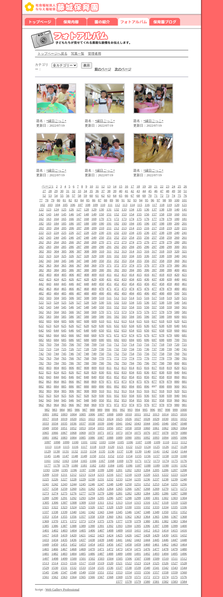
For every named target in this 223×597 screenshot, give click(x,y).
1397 (156, 526)
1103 (102, 442)
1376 (110, 521)
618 (162, 321)
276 (146, 242)
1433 (45, 540)
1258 (55, 489)
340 (177, 256)
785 (63, 363)
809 (94, 368)
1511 (174, 558)
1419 (64, 535)
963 (48, 405)
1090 (128, 437)
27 (44, 191)
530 (101, 302)
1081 (45, 437)
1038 (91, 423)
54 (56, 195)
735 (139, 349)
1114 (57, 447)
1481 (45, 554)
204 (56, 228)
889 (94, 386)
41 (126, 191)
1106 (129, 442)
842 (41, 377)
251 (109, 237)
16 (126, 186)
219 (169, 228)
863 (48, 381)
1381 (156, 521)
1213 (82, 475)
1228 (73, 479)
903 (48, 391)
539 (169, 302)
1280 (110, 493)
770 (101, 358)
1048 (183, 423)
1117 (84, 447)
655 (139, 330)
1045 (156, 423)
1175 (174, 461)
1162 (56, 461)
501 (184, 293)
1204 (147, 470)
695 (139, 340)
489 (94, 293)
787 (78, 363)
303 (48, 251)
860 (177, 377)
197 (154, 223)
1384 (183, 521)
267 (78, 242)
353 (124, 261)
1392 (110, 526)
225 (63, 233)
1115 (66, 447)
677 (154, 335)
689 (94, 340)
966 (71, 405)
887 (78, 386)
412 (116, 275)
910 (101, 391)
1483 (64, 554)
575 (139, 312)
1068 (73, 433)
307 (78, 251)
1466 (55, 549)
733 (124, 349)
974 (131, 405)
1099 (66, 442)
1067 (64, 433)
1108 (148, 442)
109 (95, 205)
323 (48, 256)
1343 (101, 512)
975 (139, 405)
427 (78, 279)
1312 (110, 502)
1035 (64, 423)
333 (124, 256)
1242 (55, 484)
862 (41, 381)
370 (101, 265)
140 (177, 209)
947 (78, 400)
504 (56, 298)
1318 (165, 502)
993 (130, 410)
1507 (137, 558)
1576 (183, 577)
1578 (128, 581)
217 (154, 228)
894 (131, 386)
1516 (73, 563)
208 (86, 228)
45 (150, 191)
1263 (101, 489)
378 (162, 265)
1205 (156, 470)
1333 (156, 507)
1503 (101, 558)
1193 (46, 470)
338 (162, 256)
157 (154, 214)
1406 (91, 530)
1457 (119, 544)
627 (78, 326)
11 (97, 186)
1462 (165, 544)
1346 (128, 512)
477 (154, 289)
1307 (64, 502)
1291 (64, 498)
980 (177, 405)
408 (86, 275)
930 (101, 395)
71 (156, 195)
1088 (110, 437)
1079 (174, 433)
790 (101, 363)
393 (124, 270)
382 (41, 270)
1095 (174, 437)
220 (177, 228)
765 (63, 358)
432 (116, 279)
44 (144, 191)
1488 (110, 554)
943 (48, 400)
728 (86, 349)
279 (169, 242)
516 (146, 298)
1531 (64, 568)
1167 (102, 461)
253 (124, 237)
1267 (137, 489)
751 (109, 354)
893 (124, 386)
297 (154, 247)
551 (109, 307)
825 (63, 372)
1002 (55, 414)
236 (146, 233)
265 (63, 242)
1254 (165, 484)
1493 (156, 554)
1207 (174, 470)
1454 (91, 544)
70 (150, 195)
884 (56, 386)
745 (63, 354)
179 (169, 219)
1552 (110, 572)
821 (184, 368)
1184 (111, 465)
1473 (119, 549)
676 (146, 335)
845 (63, 377)
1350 (165, 512)
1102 (93, 442)
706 (71, 344)
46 (156, 191)
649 (94, 330)
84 (82, 200)
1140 (147, 451)
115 (139, 205)
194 (131, 223)
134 (131, 209)
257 (154, 237)
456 (146, 284)
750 (101, 354)
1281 (119, 493)
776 (146, 358)
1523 (137, 563)
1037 (82, 423)
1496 (183, 554)
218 (162, 228)
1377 (119, 521)
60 (91, 195)
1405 (82, 530)
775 (139, 358)
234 (131, 233)
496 (146, 293)
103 (50, 205)
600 (177, 316)
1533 (82, 568)
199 (169, 223)
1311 (101, 502)
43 (138, 191)
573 (124, 312)
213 (124, 228)
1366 (165, 516)
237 (154, 233)
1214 (91, 475)
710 (101, 344)
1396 (147, 526)
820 (177, 368)
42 (132, 191)
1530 (55, 568)
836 (146, 372)
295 (139, 247)
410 (101, 275)
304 (56, 251)
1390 (91, 526)
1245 (82, 484)
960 (177, 400)
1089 (119, 437)
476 (146, 289)
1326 (91, 507)
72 (161, 195)
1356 (73, 516)
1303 (174, 498)
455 (139, 284)
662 (41, 335)
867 (78, 381)
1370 (55, 521)
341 (184, 256)
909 (94, 391)
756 (146, 354)
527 (78, 302)
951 (109, 400)
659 (169, 330)
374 (131, 265)
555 (139, 307)
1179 (65, 465)
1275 (64, 493)
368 (86, 265)
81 (64, 200)
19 (144, 186)
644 (56, 330)
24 (173, 186)
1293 (82, 498)
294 (131, 247)
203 (48, 228)
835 (139, 372)
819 (169, 368)
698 (162, 340)
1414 (165, 530)
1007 (101, 414)
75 (179, 195)
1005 (82, 414)
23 (167, 186)
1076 (147, 433)
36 (97, 191)
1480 (183, 549)
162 (41, 219)
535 (139, 302)
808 (86, 368)
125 (63, 209)
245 (63, 237)
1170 (129, 461)
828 (86, 372)
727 (78, 349)
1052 (73, 428)
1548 (73, 572)
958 (162, 400)
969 (94, 405)
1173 (156, 461)
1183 (102, 465)
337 (154, 256)
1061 (156, 428)
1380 (147, 521)
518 (162, 298)
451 (109, 284)
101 (184, 200)
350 (101, 261)
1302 (165, 498)
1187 (138, 465)
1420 (73, 535)
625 (63, 326)
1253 (156, 484)
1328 (110, 507)
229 (94, 233)
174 (131, 219)
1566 (91, 577)
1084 (73, 437)
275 (139, 242)
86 (94, 200)
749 (94, 354)
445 (63, 284)
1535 (101, 568)
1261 (82, 489)
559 (169, 307)
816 (146, 368)
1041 (119, 423)
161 (184, 214)
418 (162, 275)
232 (116, 233)
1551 (101, 572)
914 (131, 391)
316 (146, 251)
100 (177, 200)
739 (169, 349)
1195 (64, 470)
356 (146, 261)
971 (109, 405)
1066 (55, 433)
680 (177, 335)
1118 (93, 447)
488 (86, 293)
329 (94, 256)
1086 (91, 437)
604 (56, 321)
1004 (73, 414)
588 (86, 316)
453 (124, 284)
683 (48, 340)
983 (54, 410)
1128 (183, 447)
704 (56, 344)
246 (71, 237)
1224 (183, 475)
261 (184, 237)
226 (71, 233)
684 (56, 340)
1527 (174, 563)
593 (124, 316)
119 (169, 205)
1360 (110, 516)
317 (154, 251)
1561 (45, 577)
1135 (102, 451)
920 (177, 391)
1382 (165, 521)
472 (116, 289)
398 (162, 270)
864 (56, 381)
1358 (91, 516)
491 (109, 293)
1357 (82, 516)
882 (41, 386)
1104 (111, 442)
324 (56, 256)
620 (177, 321)
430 (101, 279)
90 (117, 200)
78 (47, 200)
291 (109, 247)
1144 (183, 451)
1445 (156, 540)
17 (132, 186)
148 (86, 214)
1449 (45, 544)
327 (78, 256)
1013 (156, 414)
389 (94, 270)
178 (162, 219)
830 (101, 372)
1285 (156, 493)
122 (41, 209)
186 (71, 223)
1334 (165, 507)
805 (63, 368)
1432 (183, 535)
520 (177, 298)
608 (86, 321)
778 (162, 358)
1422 (91, 535)
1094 (165, 437)
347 (78, 261)
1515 (64, 563)
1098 (57, 442)
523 (48, 302)
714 (131, 344)
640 (177, 326)
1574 (165, 577)
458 (162, 284)
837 (154, 372)
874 (131, 381)
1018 (55, 419)
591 (109, 316)
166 (71, 219)
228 (86, 233)
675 (139, 335)
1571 (137, 577)
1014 (165, 414)
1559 (174, 572)
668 (86, 335)
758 (162, 354)
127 (78, 209)
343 (48, 261)
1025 (119, 419)
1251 (137, 484)
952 (116, 400)
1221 (156, 475)
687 (78, 340)
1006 (91, 414)
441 (184, 279)
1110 (166, 442)
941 (184, 395)
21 (156, 186)
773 (124, 358)
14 (114, 186)
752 (116, 354)
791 (109, 363)
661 (184, 330)
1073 (119, 433)
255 (139, 237)
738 (162, 349)
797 (154, 363)
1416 (183, 530)
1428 (147, 535)
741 (184, 349)
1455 (101, 544)
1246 (91, 484)
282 (41, 247)
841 (184, 372)
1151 (102, 456)
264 (56, 242)
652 (116, 330)
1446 (165, 540)
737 (154, 349)
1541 (156, 568)
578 (162, 312)
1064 (183, 428)
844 (56, 377)
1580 (147, 581)
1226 (55, 479)
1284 (147, 493)
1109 (157, 442)
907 (78, 391)
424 (56, 279)
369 (94, 265)
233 (124, 233)
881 (184, 381)
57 (73, 195)
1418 (55, 535)
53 (50, 195)
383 (48, 270)
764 (56, 358)
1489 (119, 554)
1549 (82, 572)
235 (139, 233)
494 (131, 293)
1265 (119, 489)
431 (109, 279)
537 (154, 302)
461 (184, 284)
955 (139, 400)
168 (86, 219)
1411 (137, 530)
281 (184, 242)
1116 (75, 447)
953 (124, 400)
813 (124, 368)
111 (110, 205)
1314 (128, 502)
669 (94, 335)
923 (48, 395)
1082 (55, 437)
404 (56, 275)
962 (41, 405)
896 (146, 386)
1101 (84, 442)
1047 (174, 423)
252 (116, 237)
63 (109, 195)
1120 (111, 447)
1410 (128, 530)
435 (139, 279)
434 (131, 279)
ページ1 (47, 186)
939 (169, 395)
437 (154, 279)
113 (124, 205)
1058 (128, 428)
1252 (147, 484)
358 (162, 261)
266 (71, 242)
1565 (82, 577)
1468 (73, 549)
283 (48, 247)
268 (86, 242)
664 (56, 335)
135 (139, 209)
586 (71, 316)
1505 (119, 558)
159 (169, 214)
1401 (45, 530)
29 (56, 191)
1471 (101, 549)
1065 (45, 433)
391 (109, 270)
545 (63, 307)
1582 (165, 581)
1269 (156, 489)
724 (56, 349)
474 (131, 289)
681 (184, 335)
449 (94, 284)
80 (58, 200)
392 (116, 270)
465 (63, 289)
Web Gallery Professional (62, 589)
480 (177, 289)
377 (154, 265)
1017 (45, 419)
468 (86, 289)
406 (71, 275)
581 (184, 312)
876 (146, 381)
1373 (82, 521)
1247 (101, 484)
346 (71, 261)
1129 (47, 451)
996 (152, 410)
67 (132, 195)
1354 (55, 516)
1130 (56, 451)
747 (78, 354)
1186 (129, 465)
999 (175, 410)
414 (131, 275)
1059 (137, 428)
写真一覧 (77, 54)
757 (154, 354)
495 (139, 293)
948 (86, 400)
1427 (137, 535)
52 (44, 195)
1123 (138, 447)
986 (77, 410)
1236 (147, 479)
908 (86, 391)
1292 (73, 498)
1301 (156, 498)
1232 (110, 479)
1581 (156, 581)
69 (144, 195)
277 (154, 242)
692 (116, 340)
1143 (174, 451)
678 (162, 335)
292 (116, 247)
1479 (174, 549)
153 (124, 214)
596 (146, 316)
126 (71, 209)
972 (116, 405)
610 (101, 321)
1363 (137, 516)
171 (109, 219)
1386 (55, 526)
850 (101, 377)
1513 (45, 563)
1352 (183, 512)
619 (169, 321)
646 (71, 330)
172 (116, 219)
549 (94, 307)
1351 (174, 512)
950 (101, 400)
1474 (128, 549)
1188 (147, 465)
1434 (55, 540)
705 (63, 344)
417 (154, 275)
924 (56, 395)
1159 (174, 456)
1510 (165, 558)
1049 (45, 428)
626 (71, 326)
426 (71, 279)
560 (177, 307)
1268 (147, 489)
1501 (82, 558)
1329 (119, 507)
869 (94, 381)
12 (103, 186)
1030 (165, 419)
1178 (56, 465)
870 (101, 381)
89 (111, 200)
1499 (64, 558)
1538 (128, 568)
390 (101, 270)
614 (131, 321)
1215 (101, 475)
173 (124, 219)
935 (139, 395)
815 (139, 368)
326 (71, 256)
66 (126, 195)
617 (154, 321)
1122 (129, 447)
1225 (45, 479)
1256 (183, 484)
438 (162, 279)
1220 (147, 475)
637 (154, 326)
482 (41, 293)
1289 (45, 498)
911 (109, 391)
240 (177, 233)
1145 (47, 456)
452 (116, 284)
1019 (64, 419)
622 (41, 326)
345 (63, 261)
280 (177, 242)
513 (124, 298)
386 (71, 270)
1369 (45, 521)
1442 (128, 540)
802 (41, 368)
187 (78, 223)
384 (56, 270)
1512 (183, 558)
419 (169, 275)
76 (185, 195)
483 (48, 293)
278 (162, 242)
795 (139, 363)
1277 (82, 493)
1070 (91, 433)
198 (162, 223)
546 (71, 307)
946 (71, 400)
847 (78, 377)
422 (41, 279)
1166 (93, 461)
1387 (64, 526)
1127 (174, 447)
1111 (175, 442)
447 (78, 284)
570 (101, 312)
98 (164, 200)
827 (78, 372)
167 (78, 219)
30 (62, 191)
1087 (101, 437)
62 (103, 195)
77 (41, 200)
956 (146, 400)
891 (109, 386)
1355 (64, 516)
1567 (101, 577)
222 (41, 233)
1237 (156, 479)
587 (78, 316)
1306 (55, 502)
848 (86, 377)
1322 (55, 507)
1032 (183, 419)
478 (162, 289)
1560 (183, 572)
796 (146, 363)
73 (167, 195)
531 (109, 302)
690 (101, 340)
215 (139, 228)
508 (86, 298)
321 (184, 251)
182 (41, 223)
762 (41, 358)
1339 (64, 512)
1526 (165, 563)
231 (109, 233)
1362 (128, 516)
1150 (93, 456)
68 (138, 195)
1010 (128, 414)
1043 (137, 423)
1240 (183, 479)
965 (63, 405)
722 (41, 349)
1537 (119, 568)
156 (146, 214)
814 (131, 368)
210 (101, 228)
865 (63, 381)
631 (109, 326)
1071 (101, 433)
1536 (110, 568)
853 (124, 377)
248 (86, 237)
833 (124, 372)
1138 (129, 451)
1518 (91, 563)
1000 (183, 410)
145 (63, 214)
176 (146, 219)
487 (78, 293)
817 (154, 368)
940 (177, 395)
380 (177, 265)
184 (56, 223)
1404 (73, 530)
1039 (101, 423)
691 (109, 340)
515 (139, 298)
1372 (73, 521)
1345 (119, 512)
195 (139, 223)
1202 (128, 470)
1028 (147, 419)
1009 (119, 414)
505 (63, 298)
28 (50, 191)
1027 (137, 419)
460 (177, 284)
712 (116, 344)
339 (169, 256)
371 (109, 265)
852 (116, 377)
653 (124, 330)
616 (146, 321)
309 (94, 251)
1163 (65, 461)
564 (56, 312)
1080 (183, 433)
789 (94, 363)
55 (62, 195)
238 (162, 233)
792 (116, 363)
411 (109, 275)
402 (41, 275)
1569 (119, 577)
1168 (111, 461)
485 (63, 293)
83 (76, 200)
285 (63, 247)
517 (154, 298)
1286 (165, 493)
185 (63, 223)
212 (116, 228)
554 (131, 307)
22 (161, 186)
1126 (165, 447)
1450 (55, 544)
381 (184, 265)
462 (41, 289)
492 (116, 293)
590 (101, 316)
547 (78, 307)
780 (177, 358)
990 (107, 410)
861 (184, 377)
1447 (174, 540)
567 (78, 312)
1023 (101, 419)
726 (71, 349)
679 (169, 335)
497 (154, 293)
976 (146, 405)
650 (101, 330)
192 (116, 223)
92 (129, 200)
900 (177, 386)
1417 (45, 535)
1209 (45, 475)
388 (86, 270)
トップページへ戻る (52, 54)
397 (154, 270)
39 (114, 191)
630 (101, 326)
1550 (91, 572)
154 (131, 214)
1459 (137, 544)
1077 (156, 433)
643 (48, 330)
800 (177, 363)
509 (94, 298)
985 (69, 410)
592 (116, 316)
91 (123, 200)
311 (109, 251)
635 (139, 326)
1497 (45, 558)
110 (102, 205)
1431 (174, 535)
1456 (110, 544)
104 (57, 205)
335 (139, 256)
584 (56, 316)
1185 (120, 465)
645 (63, 330)
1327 (101, 507)
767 (78, 358)
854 (131, 377)
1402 (55, 530)
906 (71, 391)
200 (177, 223)
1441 (119, 540)
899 (169, 386)
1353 (45, 516)
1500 (73, 558)
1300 (147, 498)
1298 (128, 498)
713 (124, 344)
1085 (82, 437)
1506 (128, 558)
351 (109, 261)
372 (116, 265)
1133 (83, 451)
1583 (174, 581)
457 (154, 284)
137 (154, 209)
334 (131, 256)
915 (139, 391)
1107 (138, 442)
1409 (119, 530)
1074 (128, 433)
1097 (47, 442)
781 (184, 358)
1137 (120, 451)
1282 (128, 493)
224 (56, 233)
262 (41, 242)
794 (131, 363)
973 (124, 405)
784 (56, 363)
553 (124, 307)
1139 (138, 451)
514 (131, 298)
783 (48, 363)
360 (177, 261)
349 (94, 261)
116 (147, 205)
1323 (64, 507)
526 (71, 302)
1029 (156, 419)
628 (86, 326)
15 (120, 186)
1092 (147, 437)
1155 (138, 456)
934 (131, 395)
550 (101, 307)
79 (52, 200)
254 (131, 237)
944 (56, 400)
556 (146, 307)
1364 (147, 516)
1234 (128, 479)
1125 (156, 447)
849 (94, 377)
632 (116, 326)
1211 (64, 475)
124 (56, 209)
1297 (119, 498)
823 (48, 372)
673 (124, 335)
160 (177, 214)
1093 (156, 437)
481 (184, 289)
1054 (91, 428)
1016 (183, 414)
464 (56, 289)
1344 (110, 512)
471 (109, 289)
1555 (137, 572)
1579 (137, 581)
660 (177, 330)
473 (124, 289)
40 (120, 191)
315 (139, 251)
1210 (55, 475)
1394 (128, 526)
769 (94, 358)
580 (177, 312)
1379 (137, 521)
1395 (137, 526)
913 (124, 391)
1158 (165, 456)
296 (146, 247)
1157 (156, 456)
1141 (156, 451)
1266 (128, 489)
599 (169, 316)
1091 (137, 437)
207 (78, 228)
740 (177, 349)
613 (124, 321)
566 (71, 312)
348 (86, 261)
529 (94, 302)
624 (56, 326)
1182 (93, 465)
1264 (110, 489)
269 (94, 242)
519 (169, 298)
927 (78, 395)
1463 (174, 544)
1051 (64, 428)
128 (86, 209)
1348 (147, 512)
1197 (82, 470)
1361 (119, 516)
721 (184, 344)
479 (169, 289)
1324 (73, 507)
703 (48, 344)
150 (101, 214)
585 (63, 316)
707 (78, 344)
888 (86, 386)
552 (116, 307)
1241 (45, 484)
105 (65, 205)
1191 (174, 465)
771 (109, 358)
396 (146, 270)
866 (71, 381)
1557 (156, 572)
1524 (147, 563)
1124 (147, 447)
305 (63, 251)
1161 (47, 461)
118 (161, 205)
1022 (91, 419)
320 (177, 251)
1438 (91, 540)
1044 (147, 423)
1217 (119, 475)
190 (101, 223)
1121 (120, 447)
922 (41, 395)
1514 (55, 563)
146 (71, 214)
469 (94, 289)
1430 (165, 535)
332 (116, 256)
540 (177, 302)
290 (101, 247)
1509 (156, 558)
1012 (147, 414)
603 (48, 321)
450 (101, 284)
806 (71, 368)
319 (169, 251)
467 (78, 289)
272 (116, 242)
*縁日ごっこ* (56, 121)
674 (131, 335)
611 (109, 321)
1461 (156, 544)
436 (146, 279)
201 (184, 223)
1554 (128, 572)
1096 (183, 437)
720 (177, 344)
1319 (174, 502)
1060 (147, 428)
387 (78, 270)
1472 (110, 549)
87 (99, 200)
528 (86, 302)
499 (169, 293)
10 (91, 186)
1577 (119, 581)
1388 (73, 526)
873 (124, 381)
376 (146, 265)
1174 (165, 461)
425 (63, 279)
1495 (174, 554)
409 (94, 275)
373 (124, 265)
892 (116, 386)
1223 (174, 475)
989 (99, 410)
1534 (91, 568)
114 (132, 205)
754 (131, 354)
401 (184, 270)
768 (86, 358)
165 (63, 219)
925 (63, 395)
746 (71, 354)
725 (63, 349)
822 (41, 372)
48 (167, 191)
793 (124, 363)
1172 (147, 461)
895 (139, 386)
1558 (165, 572)
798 (162, 363)
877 (154, 381)
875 (139, 381)
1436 (73, 540)
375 (139, 265)
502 (41, 298)
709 (94, 344)
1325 (82, 507)
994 (137, 410)
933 (124, 395)
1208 (183, 470)
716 (146, 344)
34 (85, 191)
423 (48, 279)
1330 (128, 507)
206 (71, 228)
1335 (174, 507)
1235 (137, 479)
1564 (73, 577)
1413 (156, 530)
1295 (101, 498)
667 (78, 335)
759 (169, 354)
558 (162, 307)
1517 (82, 563)
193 (124, 223)
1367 (174, 516)
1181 (83, 465)
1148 (75, 456)
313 (124, 251)
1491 (137, 554)
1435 (64, 540)
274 (131, 242)
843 (48, 377)
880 (177, 381)
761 (184, 354)
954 (131, 400)
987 (84, 410)
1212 (73, 475)
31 (67, 191)
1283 (137, 493)
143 (48, 214)
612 (116, 321)
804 (56, 368)
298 (162, 247)
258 (162, 237)
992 (122, 410)
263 (48, 242)
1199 (101, 470)
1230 (91, 479)
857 (154, 377)
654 (131, 330)
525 (63, 302)
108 (87, 205)
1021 (82, 419)
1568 (110, 577)
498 (162, 293)
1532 (73, 568)
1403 (64, 530)
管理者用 (94, 54)
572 (116, 312)
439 (169, 279)
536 (146, 302)
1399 (174, 526)
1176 (183, 461)
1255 (174, 484)
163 (48, 219)
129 (94, 209)
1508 (147, 558)
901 (184, 386)
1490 (128, 554)
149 (94, 214)
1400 (183, 526)
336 (146, 256)
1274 (55, 493)
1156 (147, 456)
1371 (64, 521)
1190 (165, 465)
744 (56, 354)
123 (48, 209)
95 (146, 200)
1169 (120, 461)
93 (135, 200)
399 (169, 270)
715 (139, 344)
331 (109, 256)
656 (146, 330)
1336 (183, 507)
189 (94, 223)
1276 (73, 493)
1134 (93, 451)
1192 (183, 465)
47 (161, 191)
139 (169, 209)
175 (139, 219)
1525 (156, 563)
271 (109, 242)
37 (103, 191)
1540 (147, 568)
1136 (111, 451)
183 (48, 223)
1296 (110, 498)
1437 (82, 540)
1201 (119, 470)
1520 (110, 563)
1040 (110, 423)
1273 (45, 493)
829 (94, 372)
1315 (137, 502)
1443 (137, 540)
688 (86, 340)
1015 (174, 414)
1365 (156, 516)
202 (41, 228)
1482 (55, 554)
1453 (82, 544)
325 (63, 256)
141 (184, 209)
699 (169, 340)
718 (162, 344)
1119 (102, 447)
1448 (183, 540)
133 (124, 209)
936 (146, 395)
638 (162, 326)
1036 (73, 423)
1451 (64, 544)
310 (101, 251)
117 (154, 205)
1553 (119, 572)
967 (78, 405)
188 (86, 223)
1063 (174, 428)
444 (56, 284)
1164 (75, 461)
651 (109, 330)
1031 (174, 419)
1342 (91, 512)
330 (101, 256)
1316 (147, 502)
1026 (128, 419)
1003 (64, 414)
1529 (45, 568)
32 (73, 191)
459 (169, 284)
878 (162, 381)
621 (184, 321)
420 (177, 275)
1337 (45, 512)
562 (41, 312)
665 (63, 335)
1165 (83, 461)
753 (124, 354)
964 (56, 405)
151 (109, 214)
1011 (137, 414)
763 (48, 358)
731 (109, 349)
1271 (174, 489)
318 (162, 251)
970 (101, 405)
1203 (137, 470)
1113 (48, 447)
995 (145, 410)
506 (71, 298)
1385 (45, 526)
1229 (82, 479)
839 (169, 372)
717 (154, 344)
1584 (183, 581)
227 (78, 233)
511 (109, 298)
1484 (73, 554)
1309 (82, 502)
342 (41, 261)
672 (116, 335)
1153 (120, 456)
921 (184, 391)
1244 (73, 484)
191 (109, 223)
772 (116, 358)
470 (101, 289)
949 (94, 400)
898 (162, 386)
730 (101, 349)
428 (86, 279)
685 (63, 340)
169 (94, 219)
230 (101, 233)
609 (94, 321)
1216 (110, 475)
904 (56, 391)
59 (85, 195)
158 (162, 214)
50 (179, 191)
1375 (101, 521)
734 (131, 349)
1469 (82, 549)
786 (71, 363)
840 (177, 372)
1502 (91, 558)
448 (86, 284)
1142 (165, 451)
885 (63, 386)
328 (86, 256)
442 (41, 284)
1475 (137, 549)
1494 (165, 554)
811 (109, 368)
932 (116, 395)
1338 (55, 512)
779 (169, 358)
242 (41, 237)
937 (154, 395)
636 (146, 326)
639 (169, 326)
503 (48, 298)
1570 (128, 577)
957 (154, 400)
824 (56, 372)
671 (109, 335)
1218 (128, 475)
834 (131, 372)
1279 (101, 493)
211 (109, 228)
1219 (137, 475)
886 (71, 386)
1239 (174, 479)
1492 (147, 554)
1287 (174, 493)
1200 (110, 470)
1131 (65, 451)
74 (173, 195)
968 (86, 405)
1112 (183, 442)
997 (160, 410)
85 (88, 200)
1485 (82, 554)
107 (80, 205)
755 (139, 354)
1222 (165, 475)
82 (70, 200)
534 (131, 302)
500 (177, 293)
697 (154, 340)
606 (71, 321)
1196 (73, 470)
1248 (110, 484)
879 (169, 381)
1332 (147, 507)
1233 (119, 479)
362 (41, 265)
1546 (55, 572)
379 (169, 265)
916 (146, 391)
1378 (128, 521)
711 (109, 344)
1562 (55, 577)
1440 (110, 540)
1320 (183, 502)
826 (71, 372)
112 (117, 205)
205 (63, 228)
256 (146, 237)
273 (124, 242)
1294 (91, 498)
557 (154, 307)
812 (116, 368)
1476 (147, 549)
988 (92, 410)
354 (131, 261)
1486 (91, 554)
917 (154, 391)
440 (177, 279)
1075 (137, 433)
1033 (45, 423)
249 (94, 237)
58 (79, 195)
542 (41, 307)
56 (67, 195)
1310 (91, 502)
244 (56, 237)
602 (41, 321)
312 (116, 251)
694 (131, 340)
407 (78, 275)
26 (185, 186)
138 (162, 209)
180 (177, 219)
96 (152, 200)
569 (94, 312)
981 (184, 405)
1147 (65, 456)
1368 (183, 516)
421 (184, 275)
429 (94, 279)
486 (71, 293)
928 (86, 395)
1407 (101, 530)
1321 (45, 507)
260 (177, 237)
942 (41, 400)
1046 (165, 423)
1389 (82, 526)
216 (146, 228)
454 (131, 284)
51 (185, 191)
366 (71, 265)
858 (162, 377)
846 (71, 377)
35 (91, 191)
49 (173, 191)
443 (48, 284)
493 (124, 293)
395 (139, 270)
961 (184, 400)
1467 (64, 549)
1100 (75, 442)
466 (71, 289)
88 (105, 200)
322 (41, 256)
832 (116, 372)
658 (162, 330)
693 (124, 340)
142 (41, 214)
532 (116, 302)
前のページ (103, 69)
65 (120, 195)
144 (56, 214)
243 (48, 237)
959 (169, 400)
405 (63, 275)
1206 (165, 470)
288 (86, 247)
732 (116, 349)
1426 (128, 535)
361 (184, 261)
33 (79, 191)
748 (86, 354)
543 (48, 307)
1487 (101, 554)
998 (167, 410)
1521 (119, 563)
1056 (110, 428)
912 (116, 391)
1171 (138, 461)
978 (162, 405)
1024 (110, 419)
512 (116, 298)
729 (94, 349)
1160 (183, 456)
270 (101, 242)
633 (124, 326)
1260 (73, 489)
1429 (156, 535)
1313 (119, 502)
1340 (73, 512)
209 (94, 228)
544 (56, 307)
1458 (128, 544)
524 (56, 302)
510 (101, 298)
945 (63, 400)
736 (146, 349)
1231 (101, 479)
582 (41, 316)
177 (154, 219)
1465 (45, 549)
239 (169, 233)
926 (71, 395)
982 (47, 410)
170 (101, 219)
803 (48, 368)
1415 (174, 530)
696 (146, 340)
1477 (156, 549)
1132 (75, 451)
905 (63, 391)
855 (139, 377)
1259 (64, 489)
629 (94, 326)
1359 (101, 516)
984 (62, 410)
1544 (183, 568)
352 (116, 261)
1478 (165, 549)
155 (139, 214)
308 (86, 251)
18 (138, 186)
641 (184, 326)
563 (48, 312)
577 (154, 312)
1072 (110, 433)
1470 (91, 549)
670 (101, 335)
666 (71, 335)
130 (101, 209)
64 (114, 195)
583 (48, 316)
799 (169, 363)
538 (162, 302)
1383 (174, 521)
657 (154, 330)
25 (179, 186)
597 (154, 316)
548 (86, 307)
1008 (110, 414)
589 (94, 316)
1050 (55, 428)
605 (63, 321)
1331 (137, 507)
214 (131, 228)
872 (116, 381)
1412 (147, 530)
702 (41, 344)
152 (116, 214)
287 (78, 247)
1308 (73, 502)
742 (41, 354)
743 (48, 354)
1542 (165, 568)
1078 (165, 433)
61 (97, 195)
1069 (82, 433)
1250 (128, 484)
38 (109, 191)
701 (184, 340)
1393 (119, 526)
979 (169, 405)
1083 (64, 437)
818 (162, 368)
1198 (91, 470)
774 (131, 358)
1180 (75, 465)
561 (184, 307)
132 (116, 209)
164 (56, 219)
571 (109, 312)
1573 (156, 577)
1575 (174, 577)
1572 (147, 577)
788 (86, 363)
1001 (45, 414)
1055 (101, 428)
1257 (45, 489)
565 (63, 312)
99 (170, 200)
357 (154, 261)
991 (115, 410)
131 (109, 209)
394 (131, 270)
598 (162, 316)
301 (184, 247)
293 (124, 247)
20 (150, 186)
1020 (73, 419)
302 (41, 251)
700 (177, 340)
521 (184, 298)
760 (177, 354)
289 (94, 247)
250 (101, 237)
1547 (64, 572)
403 (48, 275)
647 (78, 330)
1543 (174, 568)
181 (184, 219)
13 (109, 186)
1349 (156, 512)
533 (124, 302)
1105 (120, 442)
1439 (101, 540)
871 (109, 381)
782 (41, 363)
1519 (101, 563)
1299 (137, 498)
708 (86, 344)
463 (48, 289)
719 (169, 344)
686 (71, 340)
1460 (147, 544)
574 (131, 312)
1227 (64, 479)
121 (184, 205)
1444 (147, 540)
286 (71, 247)
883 (48, 386)
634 (131, 326)
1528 (183, 563)
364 (56, 265)
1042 (128, 423)
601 (184, 316)
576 (146, 312)
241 (184, 233)
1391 (101, 526)
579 (169, 312)
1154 (129, 456)
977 (154, 405)
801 (184, 363)
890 (101, 386)
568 (86, 312)
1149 (83, 456)
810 (101, 368)
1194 (55, 470)
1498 (55, 558)
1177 (47, 465)
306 (71, 251)
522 (41, 302)
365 (63, 265)
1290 (55, 498)
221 (184, 228)
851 (109, 377)
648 (86, 330)
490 (101, 293)
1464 (183, 544)
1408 (110, 530)
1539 (137, 568)
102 (42, 205)
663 (48, 335)
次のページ (123, 69)
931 (109, 395)
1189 (156, 465)
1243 (64, 484)
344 (56, 261)
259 (169, 237)
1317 (156, 502)
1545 (45, 572)
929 (94, 395)
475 (139, 289)
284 (56, 247)
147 (78, 214)
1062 (165, 428)
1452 (73, 544)
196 (146, 223)
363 (48, 265)
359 (169, 261)
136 (146, 209)
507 (78, 298)
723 (48, 349)
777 (154, 358)
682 (41, 340)
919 (169, 391)
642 (41, 330)
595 (139, 316)
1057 (119, 428)
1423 (101, 535)
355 (139, 261)
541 (184, 302)
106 (72, 205)
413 (124, 275)
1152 (111, 456)
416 (146, 275)
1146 (56, 456)
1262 (91, 489)
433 (124, 279)
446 (71, 284)
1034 (55, 423)
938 (162, 395)
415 (139, 275)
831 (109, 372)
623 (48, 326)
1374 (91, 521)
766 (71, 358)
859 (169, 377)
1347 (137, 512)
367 (78, 265)
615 (139, 321)
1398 (165, 526)
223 (48, 233)
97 (158, 200)
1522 (128, 563)
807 (78, 368)
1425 (119, 535)
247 (78, 237)
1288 (183, 493)
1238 (165, 479)
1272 (183, 489)
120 (177, 205)
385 (63, 270)
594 (131, 316)
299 (169, 247)
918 (162, 391)
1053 (82, 428)
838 (162, 372)
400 (177, 270)
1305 (45, 502)
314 (131, 251)
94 (141, 200)
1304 (183, 498)
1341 (82, 512)
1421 (82, 535)
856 (146, 377)
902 (41, 391)
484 (56, 293)
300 (177, 247)
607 (78, 321)
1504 (110, 558)
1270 (165, 489)
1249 (119, 484)
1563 (64, 577)
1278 (91, 493)
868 (86, 381)
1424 (110, 535)
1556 (147, 572)
